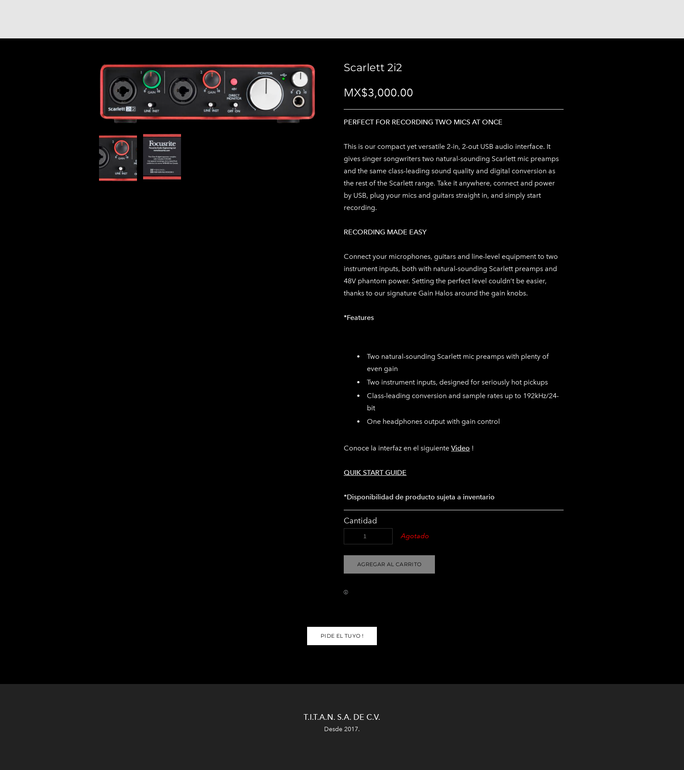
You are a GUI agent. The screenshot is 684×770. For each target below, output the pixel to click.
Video (460, 448)
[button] (389, 564)
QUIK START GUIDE (375, 472)
